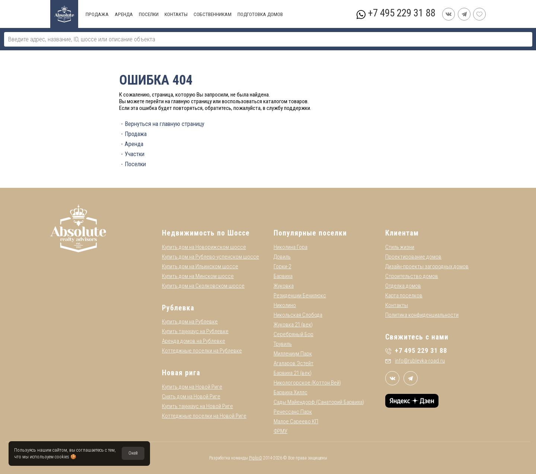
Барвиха (283, 276)
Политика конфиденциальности (422, 315)
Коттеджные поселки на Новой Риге (204, 416)
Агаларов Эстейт (293, 363)
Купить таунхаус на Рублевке (195, 331)
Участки (134, 154)
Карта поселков (403, 295)
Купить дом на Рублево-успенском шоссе (210, 256)
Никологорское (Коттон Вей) (307, 382)
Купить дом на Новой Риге (192, 386)
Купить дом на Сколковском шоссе (203, 285)
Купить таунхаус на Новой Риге (197, 406)
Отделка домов (403, 285)
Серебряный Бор (293, 334)
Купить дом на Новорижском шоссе (204, 247)
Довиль (282, 256)
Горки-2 (282, 266)
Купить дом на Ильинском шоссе (200, 266)
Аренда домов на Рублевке (193, 341)
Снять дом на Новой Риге (191, 396)
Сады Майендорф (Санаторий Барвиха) (319, 402)
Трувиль (283, 344)
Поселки (135, 164)
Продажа (136, 134)
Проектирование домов (413, 256)
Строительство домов (411, 276)
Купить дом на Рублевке (190, 321)
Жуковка (284, 285)
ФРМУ (280, 431)
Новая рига (181, 373)
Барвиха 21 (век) (293, 373)
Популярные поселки (310, 233)
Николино (285, 305)
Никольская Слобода (298, 315)
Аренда (134, 144)
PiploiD (255, 458)
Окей (133, 453)
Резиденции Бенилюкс (300, 295)
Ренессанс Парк (293, 411)
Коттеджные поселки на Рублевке (202, 350)
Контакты (396, 305)
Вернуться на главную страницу (164, 123)
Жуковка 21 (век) (293, 324)
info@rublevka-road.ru (415, 360)
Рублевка (178, 308)
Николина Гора (290, 247)
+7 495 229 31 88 (401, 13)
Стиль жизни (399, 247)
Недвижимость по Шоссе (206, 233)
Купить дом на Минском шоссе (198, 276)
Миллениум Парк (293, 353)
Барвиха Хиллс (290, 392)
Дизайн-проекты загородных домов (427, 266)
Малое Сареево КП (296, 421)
